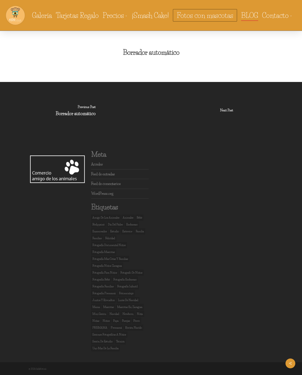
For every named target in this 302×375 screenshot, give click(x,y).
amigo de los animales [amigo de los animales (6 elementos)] (105, 217)
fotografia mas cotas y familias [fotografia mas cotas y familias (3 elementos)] (110, 259)
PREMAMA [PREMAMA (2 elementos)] (99, 327)
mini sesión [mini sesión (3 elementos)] (99, 314)
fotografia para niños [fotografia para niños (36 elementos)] (104, 272)
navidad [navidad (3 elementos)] (114, 314)
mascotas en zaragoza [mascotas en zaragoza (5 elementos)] (129, 307)
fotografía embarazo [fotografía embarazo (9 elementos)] (125, 279)
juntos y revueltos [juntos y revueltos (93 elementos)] (103, 300)
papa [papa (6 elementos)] (116, 321)
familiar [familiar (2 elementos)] (97, 238)
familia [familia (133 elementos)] (140, 231)
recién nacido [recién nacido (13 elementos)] (133, 327)
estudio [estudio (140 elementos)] (114, 231)
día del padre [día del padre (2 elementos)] (115, 224)
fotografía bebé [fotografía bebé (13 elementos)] (101, 279)
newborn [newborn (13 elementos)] (128, 314)
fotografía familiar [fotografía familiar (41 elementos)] (103, 286)
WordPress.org (102, 193)
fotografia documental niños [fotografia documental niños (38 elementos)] (109, 245)
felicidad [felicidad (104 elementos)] (110, 238)
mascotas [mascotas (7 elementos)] (108, 307)
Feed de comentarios (106, 184)
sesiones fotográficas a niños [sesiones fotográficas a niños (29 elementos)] (109, 334)
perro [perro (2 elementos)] (136, 321)
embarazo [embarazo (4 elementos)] (132, 224)
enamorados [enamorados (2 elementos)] (99, 231)
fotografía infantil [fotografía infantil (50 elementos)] (127, 286)
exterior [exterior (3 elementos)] (127, 231)
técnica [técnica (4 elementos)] (120, 341)
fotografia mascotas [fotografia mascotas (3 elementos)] (103, 252)
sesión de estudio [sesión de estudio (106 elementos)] (102, 341)
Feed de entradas (103, 174)
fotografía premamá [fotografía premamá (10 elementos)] (104, 293)
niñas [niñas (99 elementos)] (95, 321)
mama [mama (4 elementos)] (96, 307)
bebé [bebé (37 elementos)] (139, 217)
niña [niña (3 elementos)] (140, 314)
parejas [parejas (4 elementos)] (126, 321)
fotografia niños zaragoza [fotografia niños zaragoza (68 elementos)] (107, 265)
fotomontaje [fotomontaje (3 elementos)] (126, 293)
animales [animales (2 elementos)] (128, 217)
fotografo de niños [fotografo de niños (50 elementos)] (131, 272)
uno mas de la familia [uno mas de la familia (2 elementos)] (105, 348)
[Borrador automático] (75, 111)
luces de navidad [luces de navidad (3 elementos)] (128, 300)
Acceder (97, 164)
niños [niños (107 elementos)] (106, 321)
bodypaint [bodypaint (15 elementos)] (98, 224)
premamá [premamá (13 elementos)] (116, 327)
